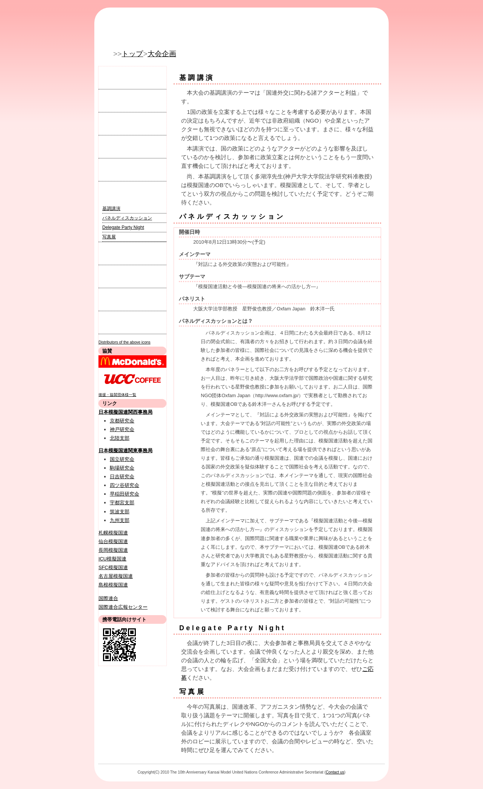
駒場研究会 (122, 468)
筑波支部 (119, 511)
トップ (132, 54)
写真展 (109, 236)
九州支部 (119, 520)
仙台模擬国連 (113, 541)
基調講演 (111, 208)
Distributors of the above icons (124, 342)
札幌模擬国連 (113, 533)
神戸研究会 (122, 429)
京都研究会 (122, 421)
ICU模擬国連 (112, 559)
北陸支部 (119, 438)
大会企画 (162, 54)
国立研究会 (122, 459)
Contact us (335, 772)
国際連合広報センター (123, 607)
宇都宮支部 (122, 502)
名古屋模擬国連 (115, 576)
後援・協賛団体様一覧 (117, 395)
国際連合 (108, 598)
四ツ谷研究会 (124, 485)
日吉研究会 (122, 476)
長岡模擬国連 (113, 550)
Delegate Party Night (123, 227)
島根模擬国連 (113, 585)
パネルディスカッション (127, 218)
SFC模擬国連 (113, 567)
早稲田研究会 (124, 494)
